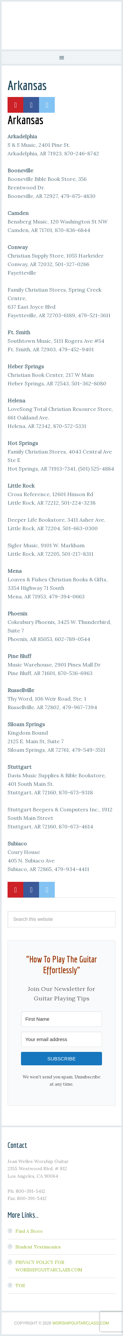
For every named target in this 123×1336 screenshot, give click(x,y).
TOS (20, 1285)
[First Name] (61, 1019)
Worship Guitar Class (61, 24)
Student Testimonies (38, 1247)
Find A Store (29, 1231)
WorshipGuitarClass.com (80, 1323)
